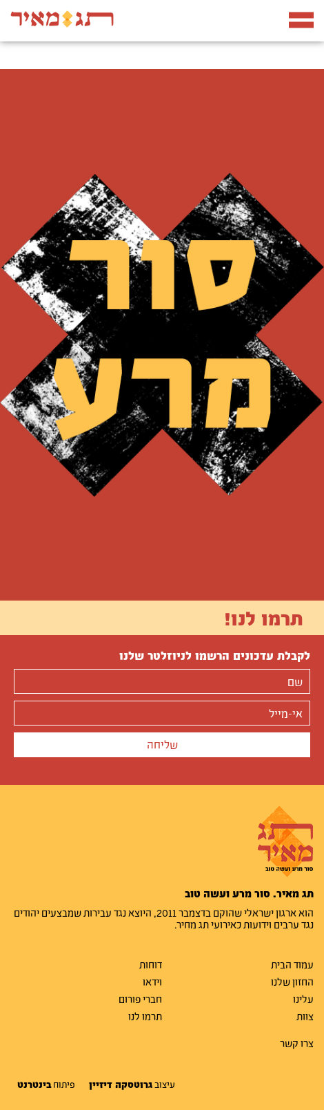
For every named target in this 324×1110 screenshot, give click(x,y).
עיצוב (132, 1084)
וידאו (152, 981)
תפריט (301, 17)
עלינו (303, 999)
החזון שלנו (292, 981)
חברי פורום (140, 999)
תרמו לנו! (263, 618)
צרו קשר (297, 1043)
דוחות (150, 964)
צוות (305, 1016)
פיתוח (46, 1084)
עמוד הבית (292, 964)
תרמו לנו (145, 1016)
